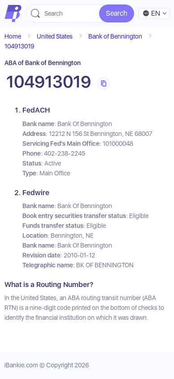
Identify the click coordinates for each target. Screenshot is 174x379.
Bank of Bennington (115, 36)
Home (12, 36)
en (151, 13)
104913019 (19, 46)
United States (55, 36)
